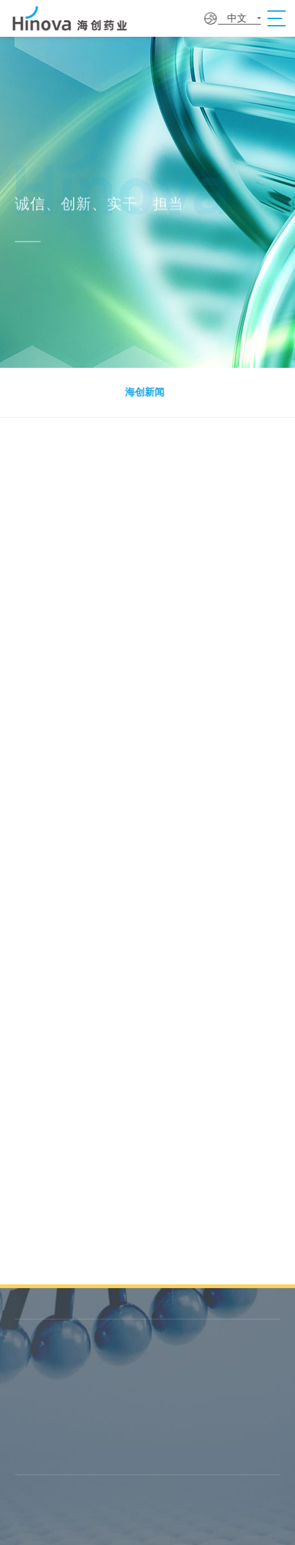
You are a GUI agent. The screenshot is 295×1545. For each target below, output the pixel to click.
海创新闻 (143, 392)
